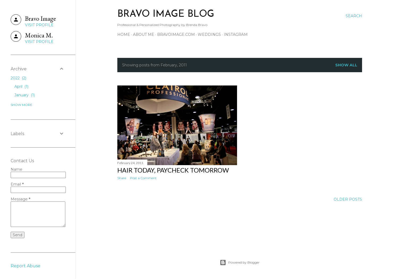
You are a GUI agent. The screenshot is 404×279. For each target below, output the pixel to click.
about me (143, 34)
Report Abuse (25, 265)
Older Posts (348, 199)
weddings (209, 34)
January (24, 95)
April (21, 86)
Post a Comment (143, 178)
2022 (18, 78)
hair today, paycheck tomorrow (173, 170)
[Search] (354, 16)
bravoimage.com (176, 34)
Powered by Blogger (240, 262)
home (123, 34)
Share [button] (121, 178)
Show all (346, 65)
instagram (236, 34)
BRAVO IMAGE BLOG (165, 14)
